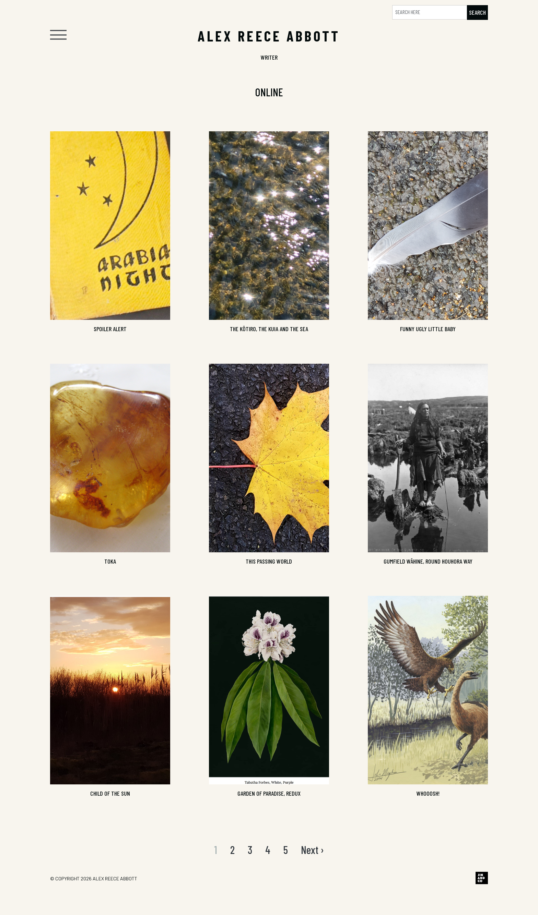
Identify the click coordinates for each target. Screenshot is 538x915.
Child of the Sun (110, 793)
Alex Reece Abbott (115, 878)
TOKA (110, 561)
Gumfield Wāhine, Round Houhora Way (428, 561)
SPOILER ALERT (110, 329)
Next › (312, 849)
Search (477, 12)
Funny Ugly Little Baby (428, 329)
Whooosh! (428, 793)
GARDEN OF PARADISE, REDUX (269, 793)
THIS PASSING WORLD (269, 561)
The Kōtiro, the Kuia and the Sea (269, 329)
